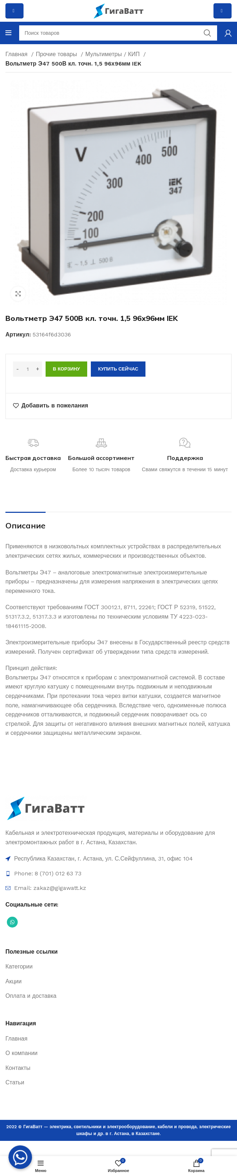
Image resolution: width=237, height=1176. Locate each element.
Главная (17, 54)
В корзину (66, 369)
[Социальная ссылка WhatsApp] (12, 922)
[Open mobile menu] (8, 33)
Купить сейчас (118, 369)
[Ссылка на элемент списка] (118, 858)
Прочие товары (57, 54)
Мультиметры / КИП (113, 54)
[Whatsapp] (20, 1157)
